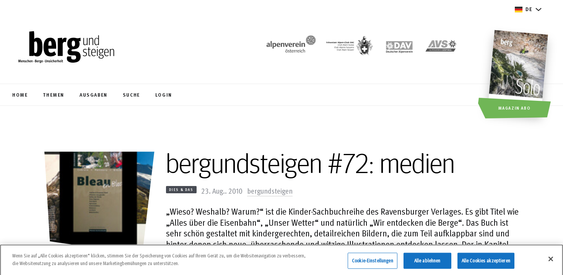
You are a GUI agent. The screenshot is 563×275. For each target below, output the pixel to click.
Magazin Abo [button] (514, 107)
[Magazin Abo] (519, 75)
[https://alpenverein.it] (441, 48)
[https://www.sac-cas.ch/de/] (349, 48)
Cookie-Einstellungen (372, 264)
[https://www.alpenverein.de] (399, 48)
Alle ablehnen (427, 264)
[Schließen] (550, 262)
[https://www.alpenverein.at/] (289, 48)
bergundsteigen (270, 190)
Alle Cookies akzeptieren (486, 264)
